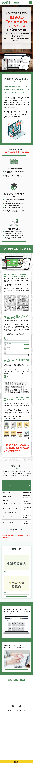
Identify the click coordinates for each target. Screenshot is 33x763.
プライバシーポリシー (23, 739)
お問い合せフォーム (16, 709)
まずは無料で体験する (16, 672)
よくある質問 (4, 732)
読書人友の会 (22, 729)
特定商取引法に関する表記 (7, 742)
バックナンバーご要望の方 (24, 726)
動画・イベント (5, 729)
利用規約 (4, 739)
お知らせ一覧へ (16, 629)
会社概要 (21, 742)
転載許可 (4, 746)
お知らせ (21, 732)
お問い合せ (4, 736)
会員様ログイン (22, 736)
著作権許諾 (21, 746)
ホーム (3, 726)
